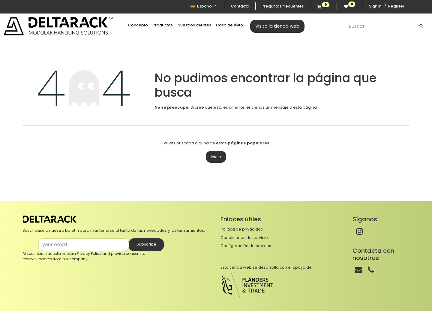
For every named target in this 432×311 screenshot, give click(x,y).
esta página (305, 107)
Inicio (216, 157)
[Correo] (358, 270)
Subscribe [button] (146, 244)
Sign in (375, 6)
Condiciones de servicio (244, 237)
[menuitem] (138, 25)
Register (396, 6)
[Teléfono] (371, 270)
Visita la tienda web (277, 26)
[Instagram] (359, 231)
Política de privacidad (241, 229)
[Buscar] (421, 26)
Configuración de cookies (245, 246)
